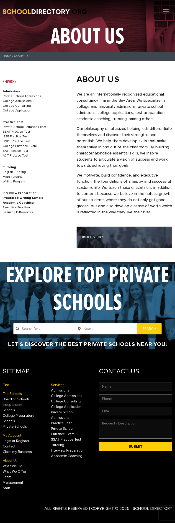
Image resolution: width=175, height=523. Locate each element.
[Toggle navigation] (166, 11)
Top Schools (12, 394)
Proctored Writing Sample (23, 198)
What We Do (12, 466)
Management (13, 482)
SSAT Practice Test (16, 132)
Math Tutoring (13, 177)
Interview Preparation (19, 193)
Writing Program (14, 181)
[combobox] (44, 328)
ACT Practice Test (15, 155)
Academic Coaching (18, 203)
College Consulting (17, 106)
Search (149, 328)
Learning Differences (18, 212)
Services (57, 385)
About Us (10, 460)
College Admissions (17, 101)
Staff (6, 488)
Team (7, 477)
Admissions (11, 91)
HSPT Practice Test (16, 141)
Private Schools (15, 426)
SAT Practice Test (15, 151)
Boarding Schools (16, 399)
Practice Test (13, 122)
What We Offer (14, 471)
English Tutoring (14, 172)
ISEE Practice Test (15, 136)
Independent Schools (13, 407)
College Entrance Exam (20, 146)
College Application (17, 110)
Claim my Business (17, 452)
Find (6, 385)
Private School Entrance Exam (24, 127)
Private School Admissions (22, 96)
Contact (9, 446)
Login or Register (16, 441)
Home (7, 56)
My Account (12, 435)
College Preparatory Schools (18, 418)
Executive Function (16, 207)
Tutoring (9, 167)
